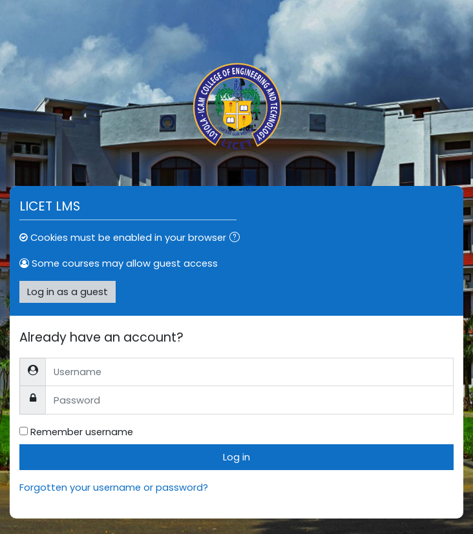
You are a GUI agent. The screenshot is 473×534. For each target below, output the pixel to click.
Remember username (81, 431)
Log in (236, 457)
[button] (237, 238)
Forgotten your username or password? (113, 487)
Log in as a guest (67, 291)
